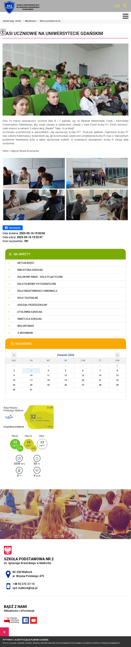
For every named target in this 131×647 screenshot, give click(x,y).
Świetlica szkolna (29, 319)
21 (100, 380)
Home (18, 21)
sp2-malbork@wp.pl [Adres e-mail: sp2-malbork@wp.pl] (24, 588)
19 (65, 380)
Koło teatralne (27, 298)
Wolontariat (25, 326)
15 (117, 375)
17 (31, 380)
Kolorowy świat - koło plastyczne (40, 277)
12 (65, 375)
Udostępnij (12, 227)
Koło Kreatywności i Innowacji (37, 291)
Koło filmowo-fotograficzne (36, 284)
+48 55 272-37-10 (125, 6)
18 (48, 380)
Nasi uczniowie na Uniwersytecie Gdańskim (53, 33)
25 (48, 385)
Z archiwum (25, 333)
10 (31, 375)
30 (14, 390)
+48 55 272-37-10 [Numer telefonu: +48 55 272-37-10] (23, 584)
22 (117, 380)
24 (31, 385)
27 (83, 385)
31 (31, 390)
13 (83, 375)
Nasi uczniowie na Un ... (49, 21)
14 (100, 375)
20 (83, 380)
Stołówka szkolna (29, 312)
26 (65, 385)
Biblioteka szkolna (30, 270)
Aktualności (28, 21)
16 (14, 380)
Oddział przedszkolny (32, 305)
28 (100, 385)
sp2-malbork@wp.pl (117, 6)
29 (117, 385)
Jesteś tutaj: (9, 21)
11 (48, 375)
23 (14, 385)
